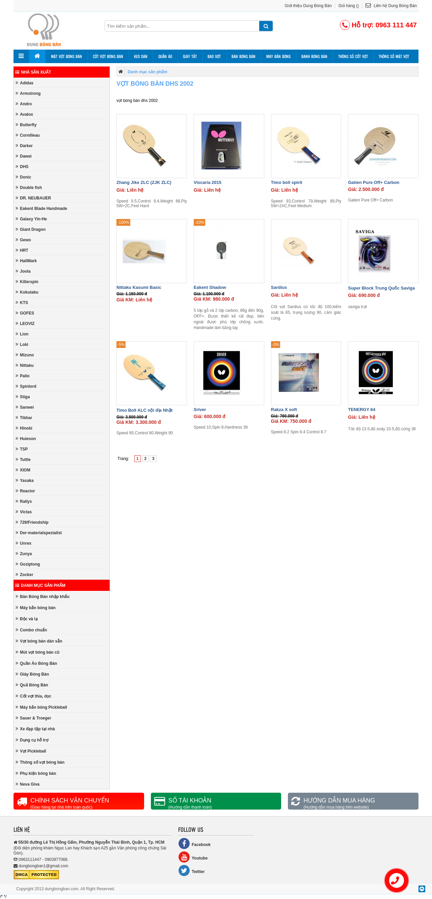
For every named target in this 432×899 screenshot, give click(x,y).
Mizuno (25, 354)
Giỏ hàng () (349, 5)
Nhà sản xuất (33, 72)
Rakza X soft (284, 409)
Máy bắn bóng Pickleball (41, 707)
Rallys (24, 501)
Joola (23, 271)
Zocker (24, 574)
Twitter (191, 870)
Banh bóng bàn (314, 56)
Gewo (23, 239)
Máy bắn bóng (278, 56)
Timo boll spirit (286, 182)
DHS (22, 166)
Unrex (23, 543)
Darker (24, 145)
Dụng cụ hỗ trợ (32, 739)
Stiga (23, 396)
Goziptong (28, 564)
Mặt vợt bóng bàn (66, 56)
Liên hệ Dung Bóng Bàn (391, 5)
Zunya (24, 553)
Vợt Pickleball (31, 751)
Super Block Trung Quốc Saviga (381, 288)
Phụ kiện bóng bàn (36, 773)
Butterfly (26, 124)
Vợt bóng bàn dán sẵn (39, 641)
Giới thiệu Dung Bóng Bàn (308, 5)
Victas (24, 511)
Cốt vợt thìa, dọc (33, 696)
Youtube (193, 857)
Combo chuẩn (31, 629)
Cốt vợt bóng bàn (108, 56)
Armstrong (28, 93)
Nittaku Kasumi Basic (138, 287)
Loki (22, 344)
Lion (22, 333)
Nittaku (25, 365)
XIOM (23, 469)
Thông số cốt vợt (353, 56)
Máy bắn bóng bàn (36, 607)
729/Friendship (32, 522)
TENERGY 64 (361, 409)
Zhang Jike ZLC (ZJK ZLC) (143, 182)
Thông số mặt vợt (394, 56)
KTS (22, 302)
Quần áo (165, 56)
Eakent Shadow (210, 287)
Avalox (24, 114)
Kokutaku (27, 292)
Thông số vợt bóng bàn (40, 762)
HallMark (26, 260)
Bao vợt (214, 56)
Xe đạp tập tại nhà (35, 728)
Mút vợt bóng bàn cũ (37, 652)
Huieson (26, 438)
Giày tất (190, 56)
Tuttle (23, 459)
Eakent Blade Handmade (41, 208)
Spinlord (26, 386)
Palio (23, 375)
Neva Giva (27, 784)
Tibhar (24, 417)
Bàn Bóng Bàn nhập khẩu (43, 596)
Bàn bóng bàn (243, 56)
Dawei (24, 156)
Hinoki (24, 428)
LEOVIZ (25, 323)
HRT (22, 250)
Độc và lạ (27, 618)
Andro (24, 103)
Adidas (24, 82)
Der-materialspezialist (39, 532)
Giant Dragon (31, 229)
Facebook (194, 843)
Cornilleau (28, 135)
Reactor (25, 490)
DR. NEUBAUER (33, 197)
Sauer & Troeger (33, 717)
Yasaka (25, 480)
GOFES (25, 313)
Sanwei (25, 407)
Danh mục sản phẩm (40, 585)
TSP (22, 449)
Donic (23, 177)
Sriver (200, 409)
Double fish (29, 187)
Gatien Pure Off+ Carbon (373, 182)
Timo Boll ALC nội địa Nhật (144, 410)
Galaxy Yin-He (31, 218)
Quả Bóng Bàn (32, 684)
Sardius (279, 287)
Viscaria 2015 (207, 182)
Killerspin (27, 281)
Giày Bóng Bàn (32, 674)
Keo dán (140, 56)
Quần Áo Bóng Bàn (36, 663)
